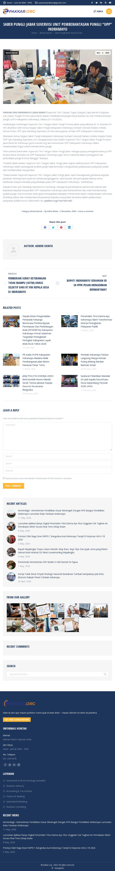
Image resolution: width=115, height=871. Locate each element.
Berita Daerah (12, 53)
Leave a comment (85, 211)
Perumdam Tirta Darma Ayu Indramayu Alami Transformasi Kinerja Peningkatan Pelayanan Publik (96, 321)
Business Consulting (16, 806)
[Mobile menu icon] (109, 11)
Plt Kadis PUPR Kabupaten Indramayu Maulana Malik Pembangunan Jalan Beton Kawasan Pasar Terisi (36, 359)
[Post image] (11, 321)
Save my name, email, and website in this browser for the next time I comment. (39, 478)
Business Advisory (15, 785)
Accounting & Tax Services (19, 791)
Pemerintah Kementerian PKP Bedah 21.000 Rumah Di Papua (48, 562)
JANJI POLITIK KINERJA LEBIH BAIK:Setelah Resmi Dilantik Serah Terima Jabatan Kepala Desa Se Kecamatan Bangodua (37, 382)
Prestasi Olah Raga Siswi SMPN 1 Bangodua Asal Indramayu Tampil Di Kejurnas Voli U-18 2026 (61, 538)
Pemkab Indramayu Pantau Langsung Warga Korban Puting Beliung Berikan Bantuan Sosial (94, 359)
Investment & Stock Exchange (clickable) (26, 780)
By (51, 211)
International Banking (16, 801)
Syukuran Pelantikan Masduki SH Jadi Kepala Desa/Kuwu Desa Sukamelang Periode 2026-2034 (95, 381)
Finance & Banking (15, 796)
